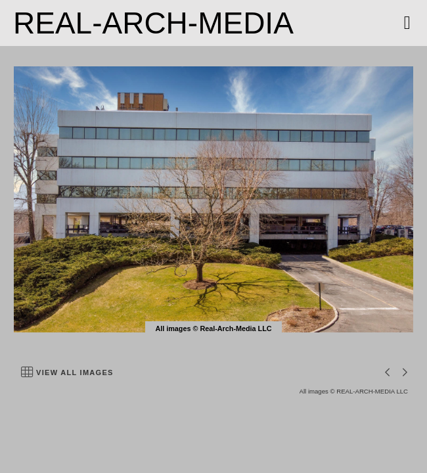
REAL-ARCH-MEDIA (153, 23)
